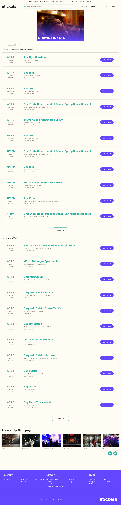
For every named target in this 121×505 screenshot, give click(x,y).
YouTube (107, 482)
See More (60, 230)
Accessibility (73, 479)
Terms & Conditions (53, 484)
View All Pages (39, 479)
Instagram (92, 482)
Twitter (106, 479)
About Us (7, 479)
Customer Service (52, 479)
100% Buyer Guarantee (23, 480)
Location (11, 45)
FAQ (70, 482)
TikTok (91, 484)
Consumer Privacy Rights (54, 486)
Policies (49, 482)
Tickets (107, 59)
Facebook (92, 479)
